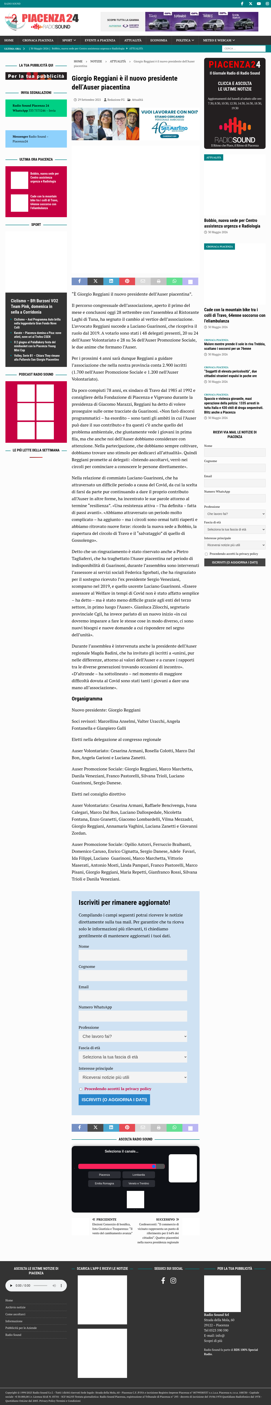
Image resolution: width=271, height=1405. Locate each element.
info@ (220, 1335)
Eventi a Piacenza (100, 40)
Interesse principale (96, 1068)
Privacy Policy (47, 1400)
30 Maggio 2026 (218, 232)
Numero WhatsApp (95, 1006)
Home (9, 40)
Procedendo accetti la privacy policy (117, 1088)
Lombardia (139, 1174)
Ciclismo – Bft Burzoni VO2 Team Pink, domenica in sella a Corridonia (34, 306)
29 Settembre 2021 (89, 100)
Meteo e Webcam (217, 40)
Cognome (87, 966)
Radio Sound (12, 3)
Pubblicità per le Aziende (21, 1328)
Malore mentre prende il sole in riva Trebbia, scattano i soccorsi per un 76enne (234, 346)
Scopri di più (213, 1340)
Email (84, 986)
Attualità (133, 40)
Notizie (96, 61)
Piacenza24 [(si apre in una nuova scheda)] (20, 141)
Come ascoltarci (15, 1314)
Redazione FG (116, 100)
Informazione (13, 1321)
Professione (89, 1027)
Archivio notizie (15, 1307)
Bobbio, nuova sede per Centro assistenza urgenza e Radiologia (44, 177)
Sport (67, 40)
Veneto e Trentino (139, 1183)
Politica (183, 40)
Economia (158, 40)
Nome (84, 946)
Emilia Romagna (104, 1183)
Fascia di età (89, 1047)
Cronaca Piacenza (38, 40)
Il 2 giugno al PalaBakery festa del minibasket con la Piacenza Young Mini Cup (35, 346)
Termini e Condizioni (68, 1400)
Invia (52, 110)
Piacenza (104, 1174)
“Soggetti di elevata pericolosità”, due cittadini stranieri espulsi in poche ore (230, 373)
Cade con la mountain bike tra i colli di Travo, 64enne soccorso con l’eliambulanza (234, 315)
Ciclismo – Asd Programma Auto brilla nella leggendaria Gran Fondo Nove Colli (37, 323)
